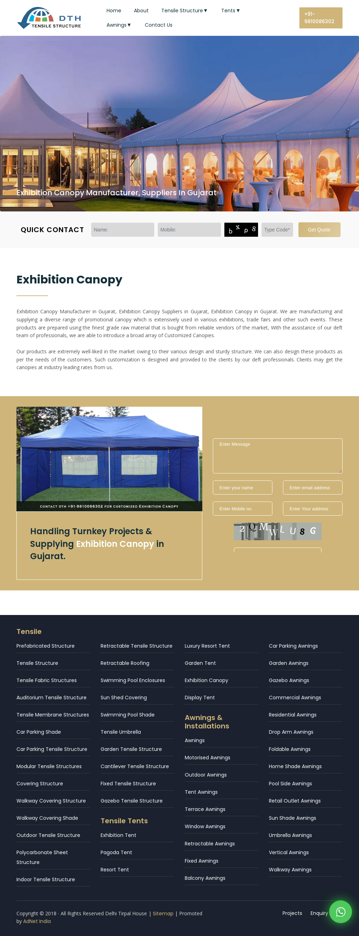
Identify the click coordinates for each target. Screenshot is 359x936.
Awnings (120, 24)
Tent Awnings (201, 792)
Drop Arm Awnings (291, 731)
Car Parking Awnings (293, 645)
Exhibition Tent (118, 835)
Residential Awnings (293, 714)
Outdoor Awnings (206, 774)
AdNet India (37, 921)
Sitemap (163, 913)
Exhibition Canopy (206, 680)
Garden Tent (200, 663)
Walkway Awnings (290, 869)
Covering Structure (39, 783)
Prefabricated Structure (45, 645)
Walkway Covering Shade (47, 818)
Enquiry (319, 913)
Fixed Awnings (201, 860)
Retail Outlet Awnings (295, 800)
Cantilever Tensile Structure (135, 766)
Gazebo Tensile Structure (132, 800)
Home (114, 10)
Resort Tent (115, 869)
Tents (231, 10)
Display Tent (200, 697)
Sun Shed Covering (124, 697)
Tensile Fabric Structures (46, 680)
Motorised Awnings (207, 757)
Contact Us (158, 24)
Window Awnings (205, 826)
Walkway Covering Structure (51, 800)
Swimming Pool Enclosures (133, 680)
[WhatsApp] (340, 912)
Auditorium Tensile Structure (51, 697)
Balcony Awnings (205, 878)
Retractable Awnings (210, 843)
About (141, 10)
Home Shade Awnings (295, 766)
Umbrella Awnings (290, 835)
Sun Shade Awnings (292, 818)
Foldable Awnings (290, 749)
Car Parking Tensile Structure (51, 749)
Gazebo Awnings (289, 680)
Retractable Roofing (125, 663)
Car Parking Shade (38, 731)
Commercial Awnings (295, 697)
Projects (292, 913)
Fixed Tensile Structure (128, 783)
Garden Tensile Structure (131, 749)
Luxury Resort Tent (207, 645)
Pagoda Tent (116, 852)
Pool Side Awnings (290, 783)
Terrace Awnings (205, 809)
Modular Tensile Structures (49, 766)
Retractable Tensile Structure (136, 645)
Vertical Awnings (289, 852)
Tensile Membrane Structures (52, 714)
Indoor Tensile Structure (45, 879)
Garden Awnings (289, 663)
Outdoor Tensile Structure (48, 835)
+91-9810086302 (319, 18)
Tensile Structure (185, 10)
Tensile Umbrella (121, 731)
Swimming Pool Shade (128, 714)
